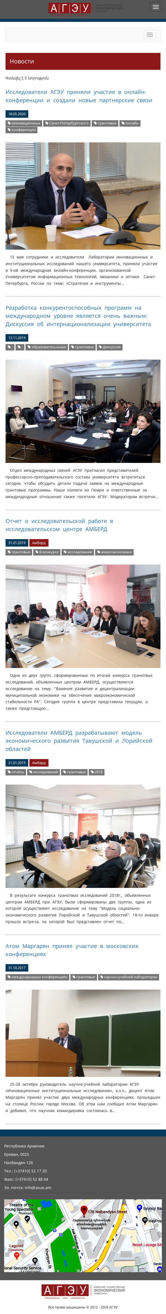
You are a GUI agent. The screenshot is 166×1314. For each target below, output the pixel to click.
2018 (97, 772)
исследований (43, 772)
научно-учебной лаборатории (128, 977)
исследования (78, 552)
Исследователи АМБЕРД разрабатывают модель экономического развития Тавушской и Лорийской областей (79, 741)
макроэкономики (114, 552)
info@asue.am (38, 1187)
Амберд (39, 543)
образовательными (47, 347)
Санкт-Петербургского (67, 123)
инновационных (24, 123)
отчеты (16, 772)
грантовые (105, 123)
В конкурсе (46, 552)
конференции (21, 129)
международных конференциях (37, 977)
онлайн (130, 123)
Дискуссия (110, 347)
